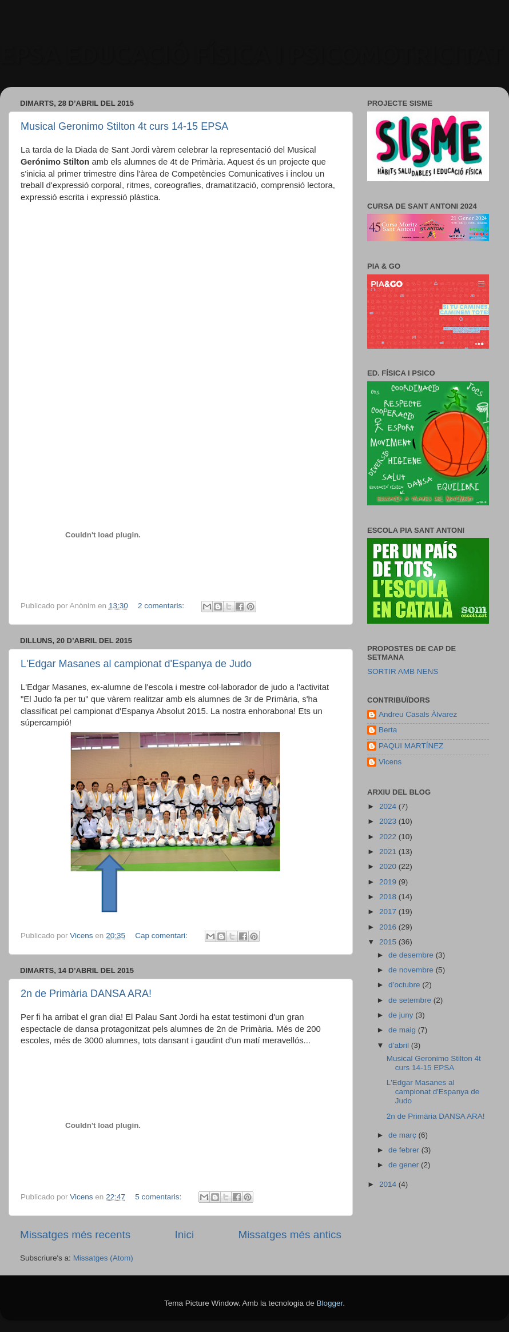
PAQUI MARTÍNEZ (411, 745)
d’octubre (405, 984)
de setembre (411, 1000)
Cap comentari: (162, 935)
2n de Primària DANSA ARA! (86, 993)
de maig (403, 1030)
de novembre (412, 970)
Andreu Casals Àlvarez (418, 714)
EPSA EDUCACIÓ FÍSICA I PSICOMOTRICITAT (251, 54)
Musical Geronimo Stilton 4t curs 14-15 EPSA (124, 126)
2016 (389, 927)
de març (403, 1135)
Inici (184, 1235)
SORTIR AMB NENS (402, 671)
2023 (389, 821)
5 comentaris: (159, 1197)
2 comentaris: (162, 605)
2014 (389, 1184)
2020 (389, 866)
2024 (389, 806)
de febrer (404, 1150)
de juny (401, 1015)
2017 (389, 911)
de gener (404, 1164)
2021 (389, 851)
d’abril (399, 1045)
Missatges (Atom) (103, 1258)
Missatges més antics (289, 1235)
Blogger (329, 1303)
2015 (389, 942)
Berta (388, 729)
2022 (389, 836)
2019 (389, 882)
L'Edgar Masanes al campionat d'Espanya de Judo (136, 663)
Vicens (390, 761)
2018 (389, 896)
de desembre (412, 955)
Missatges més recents (75, 1235)
